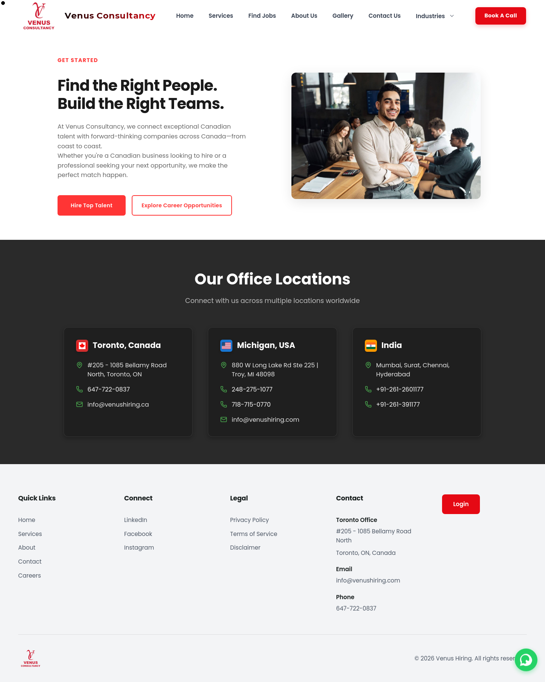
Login (461, 504)
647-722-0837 (356, 608)
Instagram (139, 548)
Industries (435, 16)
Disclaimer (245, 548)
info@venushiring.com (265, 419)
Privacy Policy (249, 520)
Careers (29, 575)
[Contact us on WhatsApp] (526, 660)
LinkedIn (135, 520)
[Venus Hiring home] (83, 16)
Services (221, 16)
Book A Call (500, 15)
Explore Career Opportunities (182, 205)
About (26, 548)
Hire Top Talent (91, 205)
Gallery (343, 16)
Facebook (138, 534)
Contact (30, 561)
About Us (304, 16)
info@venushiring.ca (118, 404)
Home (184, 16)
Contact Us (385, 16)
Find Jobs (262, 16)
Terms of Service (253, 534)
